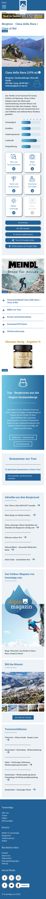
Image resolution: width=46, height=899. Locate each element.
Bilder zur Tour (32, 165)
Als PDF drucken (23, 228)
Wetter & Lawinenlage (10, 833)
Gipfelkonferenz (8, 838)
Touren (4, 815)
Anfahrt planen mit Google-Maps (23, 246)
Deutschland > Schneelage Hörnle (18, 790)
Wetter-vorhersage (13, 210)
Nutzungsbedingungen (10, 861)
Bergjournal (6, 835)
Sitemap (5, 863)
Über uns (5, 813)
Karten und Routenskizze (14, 188)
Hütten (4, 818)
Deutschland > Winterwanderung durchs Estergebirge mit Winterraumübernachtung (21, 776)
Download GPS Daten (32, 188)
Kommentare (23, 222)
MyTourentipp (7, 821)
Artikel (4, 841)
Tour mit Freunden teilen (23, 240)
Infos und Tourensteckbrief (13, 165)
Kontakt (5, 853)
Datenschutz (6, 858)
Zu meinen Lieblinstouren (23, 234)
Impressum (6, 856)
